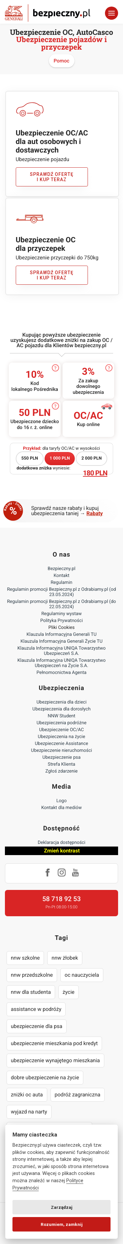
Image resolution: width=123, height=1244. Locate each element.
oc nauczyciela (82, 975)
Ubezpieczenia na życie (61, 736)
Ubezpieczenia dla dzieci (61, 702)
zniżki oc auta (27, 1094)
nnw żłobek (64, 958)
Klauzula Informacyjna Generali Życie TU (61, 641)
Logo (61, 800)
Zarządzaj (61, 1207)
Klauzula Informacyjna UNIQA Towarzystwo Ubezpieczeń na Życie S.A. (61, 663)
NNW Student (61, 716)
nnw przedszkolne (32, 975)
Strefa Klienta (61, 764)
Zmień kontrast (62, 851)
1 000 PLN (60, 458)
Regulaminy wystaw (61, 613)
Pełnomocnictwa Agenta (61, 672)
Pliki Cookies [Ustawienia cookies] (62, 627)
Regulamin (61, 582)
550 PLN (29, 458)
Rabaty (95, 513)
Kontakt (61, 575)
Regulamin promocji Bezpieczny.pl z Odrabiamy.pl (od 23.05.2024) (61, 592)
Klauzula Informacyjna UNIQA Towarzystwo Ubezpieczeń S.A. (61, 651)
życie (68, 992)
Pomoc (62, 61)
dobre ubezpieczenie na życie (45, 1077)
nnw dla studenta (31, 992)
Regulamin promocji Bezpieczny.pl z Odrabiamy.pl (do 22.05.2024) (61, 604)
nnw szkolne (25, 958)
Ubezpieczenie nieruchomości (61, 750)
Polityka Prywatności (61, 620)
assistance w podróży (36, 1009)
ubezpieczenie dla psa (36, 1026)
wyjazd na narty (29, 1112)
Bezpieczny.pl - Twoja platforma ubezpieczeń (47, 13)
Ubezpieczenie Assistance (61, 743)
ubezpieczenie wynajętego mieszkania (55, 1060)
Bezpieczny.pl (61, 568)
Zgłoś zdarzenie (61, 771)
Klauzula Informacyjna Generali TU (61, 634)
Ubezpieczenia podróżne (61, 723)
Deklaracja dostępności (61, 842)
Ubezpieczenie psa (61, 757)
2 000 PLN (91, 458)
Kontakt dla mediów (61, 807)
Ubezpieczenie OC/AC (61, 729)
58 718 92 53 (61, 899)
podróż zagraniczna (77, 1094)
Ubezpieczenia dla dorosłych (61, 709)
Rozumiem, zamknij (62, 1224)
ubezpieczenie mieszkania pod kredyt (54, 1043)
